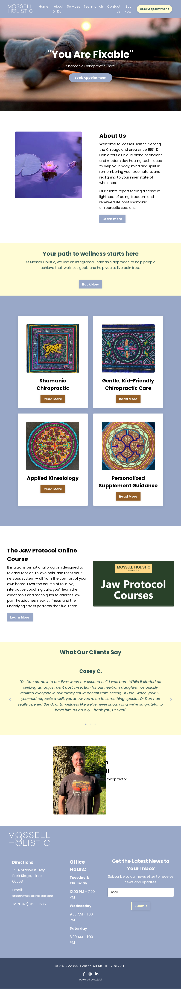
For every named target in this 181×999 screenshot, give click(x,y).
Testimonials (94, 6)
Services (73, 6)
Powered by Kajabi (90, 990)
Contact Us (114, 9)
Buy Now (127, 9)
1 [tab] (85, 734)
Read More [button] (53, 401)
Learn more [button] (112, 220)
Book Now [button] (90, 286)
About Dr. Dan (57, 9)
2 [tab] (90, 734)
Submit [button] (141, 916)
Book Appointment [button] (154, 9)
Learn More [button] (20, 621)
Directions (25, 872)
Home (43, 6)
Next (171, 706)
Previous (9, 706)
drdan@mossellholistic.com (37, 905)
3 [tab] (95, 734)
